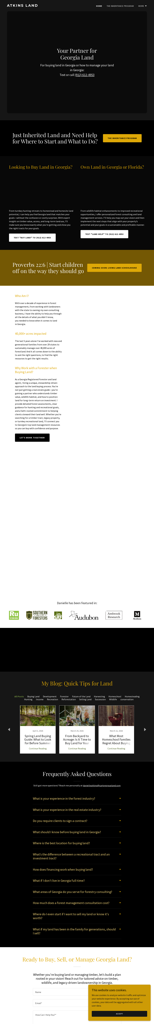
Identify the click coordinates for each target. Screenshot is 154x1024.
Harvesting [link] (99, 696)
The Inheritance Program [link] (120, 6)
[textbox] (77, 992)
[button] (142, 6)
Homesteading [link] (132, 696)
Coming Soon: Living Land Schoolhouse (114, 267)
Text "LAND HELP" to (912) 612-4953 (104, 234)
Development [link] (50, 696)
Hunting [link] (28, 699)
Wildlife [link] (113, 699)
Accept (121, 1013)
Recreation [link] (52, 699)
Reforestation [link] (69, 699)
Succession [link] (100, 699)
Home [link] (99, 6)
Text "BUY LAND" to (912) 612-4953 (32, 237)
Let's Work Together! (32, 437)
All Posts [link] (19, 696)
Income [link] (39, 699)
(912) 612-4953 (85, 76)
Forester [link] (64, 696)
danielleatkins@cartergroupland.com (102, 785)
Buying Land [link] (33, 696)
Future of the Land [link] (81, 696)
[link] (41, 5)
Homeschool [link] (114, 696)
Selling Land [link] (85, 699)
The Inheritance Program (122, 138)
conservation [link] (126, 699)
